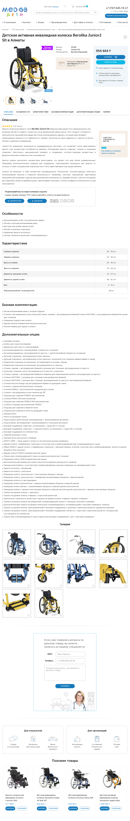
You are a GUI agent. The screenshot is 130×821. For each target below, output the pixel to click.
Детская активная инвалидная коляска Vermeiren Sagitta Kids (110, 798)
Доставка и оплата (83, 22)
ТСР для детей (18, 30)
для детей (37, 201)
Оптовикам (105, 22)
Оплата (101, 73)
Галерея (106, 112)
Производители (59, 22)
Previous (3, 100)
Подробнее (21, 808)
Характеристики (40, 112)
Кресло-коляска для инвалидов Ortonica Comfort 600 (14, 798)
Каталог (27, 22)
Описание (8, 112)
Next (51, 100)
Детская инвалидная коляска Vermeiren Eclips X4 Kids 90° (48, 798)
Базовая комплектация (62, 112)
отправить (65, 686)
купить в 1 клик (111, 62)
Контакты (123, 22)
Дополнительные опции (88, 112)
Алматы (56, 7)
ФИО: (50, 654)
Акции (41, 22)
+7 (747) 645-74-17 (117, 8)
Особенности (23, 112)
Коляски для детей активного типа (41, 30)
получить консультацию (116, 16)
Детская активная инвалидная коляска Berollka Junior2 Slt (81, 30)
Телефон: (49, 661)
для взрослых (14, 201)
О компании (10, 22)
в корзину (110, 57)
